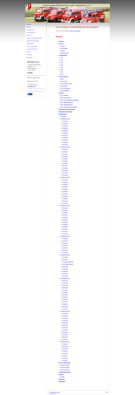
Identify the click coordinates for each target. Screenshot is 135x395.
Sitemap (58, 392)
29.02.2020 (65, 259)
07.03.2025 (65, 123)
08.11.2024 (65, 170)
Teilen (30, 94)
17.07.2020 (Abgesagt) (68, 264)
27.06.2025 (65, 132)
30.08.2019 (65, 299)
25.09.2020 (65, 273)
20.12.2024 (65, 175)
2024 (62, 60)
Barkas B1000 (64, 86)
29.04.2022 (65, 215)
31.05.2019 (65, 292)
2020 (62, 69)
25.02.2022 (65, 210)
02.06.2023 (65, 189)
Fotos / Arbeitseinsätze (64, 362)
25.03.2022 (65, 212)
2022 (62, 64)
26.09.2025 (65, 139)
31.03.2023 (65, 184)
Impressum (62, 379)
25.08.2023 (65, 193)
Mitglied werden (64, 53)
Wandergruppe (63, 114)
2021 (62, 67)
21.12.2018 (65, 339)
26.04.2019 (65, 290)
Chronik (63, 50)
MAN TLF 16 (64, 81)
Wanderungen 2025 (65, 118)
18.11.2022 (65, 231)
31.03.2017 (65, 344)
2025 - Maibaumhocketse (67, 104)
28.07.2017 (65, 353)
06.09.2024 (65, 165)
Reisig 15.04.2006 (65, 365)
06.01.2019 (65, 280)
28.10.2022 (65, 229)
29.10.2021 (65, 247)
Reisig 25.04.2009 (65, 367)
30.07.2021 (65, 240)
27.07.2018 (65, 327)
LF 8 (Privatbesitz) (65, 90)
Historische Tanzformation (65, 111)
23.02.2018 (65, 315)
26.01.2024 (65, 149)
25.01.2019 (65, 283)
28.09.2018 (65, 332)
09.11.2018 (65, 334)
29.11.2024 (65, 172)
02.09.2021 (65, 243)
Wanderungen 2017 (65, 341)
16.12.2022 (65, 233)
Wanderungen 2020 (65, 254)
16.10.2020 (65, 276)
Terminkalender (63, 55)
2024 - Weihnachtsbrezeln (67, 102)
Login (107, 391)
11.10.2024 (65, 168)
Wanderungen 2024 (65, 147)
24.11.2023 (65, 200)
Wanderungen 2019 (65, 278)
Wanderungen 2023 (65, 177)
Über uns (61, 43)
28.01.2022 (65, 208)
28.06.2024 (65, 161)
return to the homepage (75, 30)
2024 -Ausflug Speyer (66, 97)
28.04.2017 (65, 346)
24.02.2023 (65, 182)
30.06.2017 (65, 351)
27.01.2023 (65, 179)
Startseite (61, 41)
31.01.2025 (65, 121)
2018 (62, 74)
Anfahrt (62, 376)
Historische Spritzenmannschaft (67, 109)
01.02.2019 (65, 285)
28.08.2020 (65, 271)
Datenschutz (62, 381)
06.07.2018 (65, 325)
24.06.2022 (65, 219)
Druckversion (52, 392)
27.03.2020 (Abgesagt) (68, 261)
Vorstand (63, 46)
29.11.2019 (65, 306)
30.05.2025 (65, 130)
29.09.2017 (65, 358)
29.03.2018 (65, 318)
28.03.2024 (65, 154)
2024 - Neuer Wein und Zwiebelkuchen (70, 100)
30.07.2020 (65, 266)
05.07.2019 (65, 294)
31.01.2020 (65, 257)
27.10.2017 (65, 360)
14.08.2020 (65, 268)
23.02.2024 (65, 151)
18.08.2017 (65, 355)
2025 (62, 57)
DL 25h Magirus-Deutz (66, 83)
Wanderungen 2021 (65, 236)
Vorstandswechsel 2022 (65, 372)
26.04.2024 (65, 156)
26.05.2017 (65, 348)
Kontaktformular (31, 86)
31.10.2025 (65, 142)
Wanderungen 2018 (65, 311)
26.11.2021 (65, 250)
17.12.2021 (65, 252)
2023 (62, 62)
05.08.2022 (65, 222)
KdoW (62, 78)
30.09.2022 (65, 226)
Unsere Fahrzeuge (63, 76)
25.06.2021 (65, 238)
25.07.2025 (65, 135)
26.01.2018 (65, 313)
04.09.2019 (65, 301)
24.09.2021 (65, 245)
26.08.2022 (65, 224)
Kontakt (61, 374)
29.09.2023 (65, 196)
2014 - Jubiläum (64, 95)
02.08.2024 (65, 163)
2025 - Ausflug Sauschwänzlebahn (69, 107)
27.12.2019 (65, 308)
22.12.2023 (65, 203)
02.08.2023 (65, 191)
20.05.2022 (65, 217)
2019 (62, 71)
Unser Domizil (64, 48)
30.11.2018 (65, 337)
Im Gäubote (63, 116)
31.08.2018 (65, 329)
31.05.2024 (65, 158)
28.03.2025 (65, 125)
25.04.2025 (65, 128)
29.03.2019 (65, 287)
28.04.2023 (65, 186)
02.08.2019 (65, 297)
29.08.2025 (65, 137)
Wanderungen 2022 (65, 205)
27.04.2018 (65, 320)
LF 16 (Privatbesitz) (65, 88)
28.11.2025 (65, 144)
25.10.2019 (65, 304)
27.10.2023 (65, 198)
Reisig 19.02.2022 (65, 369)
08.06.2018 (65, 322)
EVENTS (61, 93)
